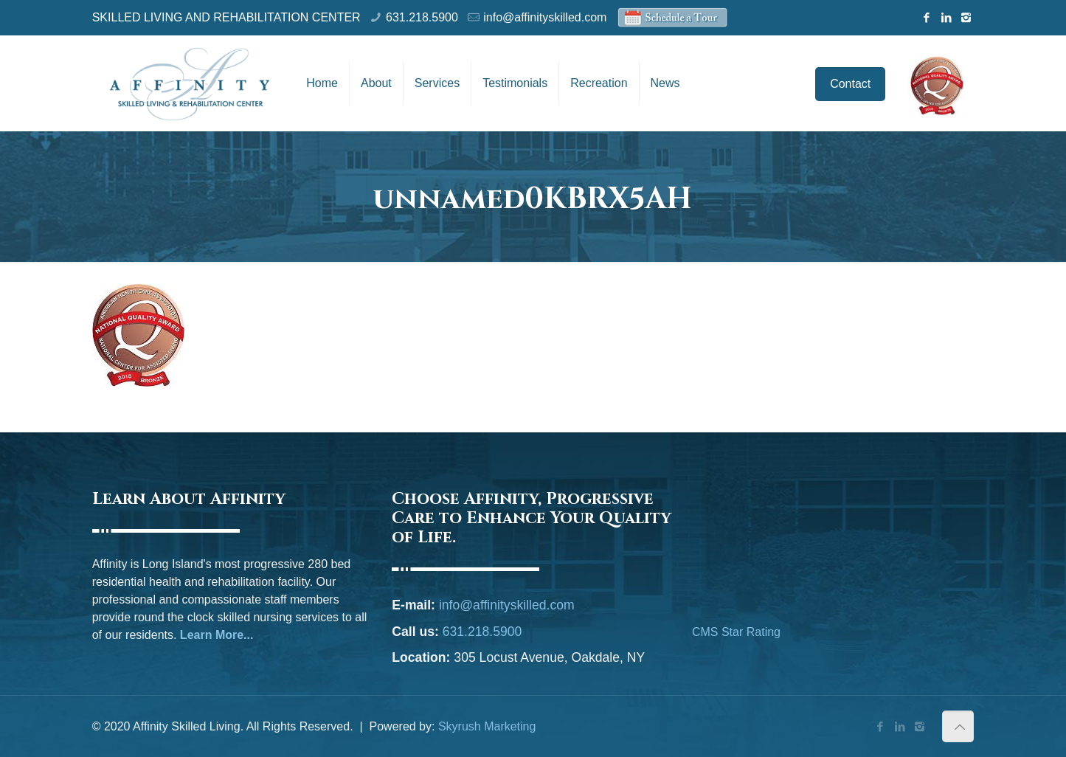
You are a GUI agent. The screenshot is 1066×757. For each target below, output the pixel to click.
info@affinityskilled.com (544, 17)
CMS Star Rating (736, 632)
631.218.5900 (422, 17)
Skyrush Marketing (487, 726)
